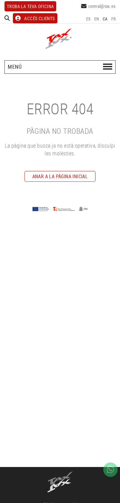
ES (88, 19)
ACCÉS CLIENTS (35, 18)
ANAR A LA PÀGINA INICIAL (60, 176)
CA (105, 19)
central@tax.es (102, 6)
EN (96, 19)
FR (113, 19)
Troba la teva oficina (30, 6)
